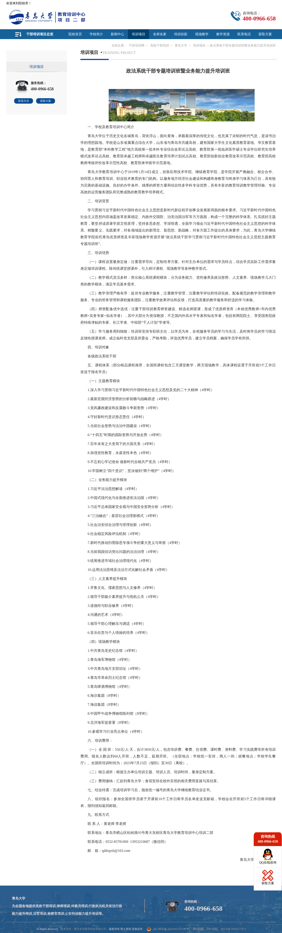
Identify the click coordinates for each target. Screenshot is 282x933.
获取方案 (265, 34)
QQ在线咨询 (267, 862)
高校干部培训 (159, 45)
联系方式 (23, 100)
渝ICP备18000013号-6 (233, 929)
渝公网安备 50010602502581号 (168, 929)
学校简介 (96, 34)
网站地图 (198, 929)
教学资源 (223, 34)
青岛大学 (181, 45)
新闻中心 (117, 34)
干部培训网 (136, 45)
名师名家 (159, 34)
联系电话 (244, 34)
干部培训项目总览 (39, 34)
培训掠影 (180, 34)
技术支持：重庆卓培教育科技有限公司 (83, 929)
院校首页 (75, 34)
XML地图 (211, 929)
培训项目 (138, 34)
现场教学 (202, 34)
